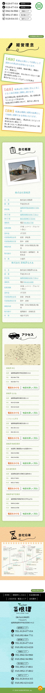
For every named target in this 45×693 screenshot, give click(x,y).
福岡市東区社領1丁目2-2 (29, 215)
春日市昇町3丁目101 (27, 219)
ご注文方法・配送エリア (17, 599)
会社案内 (32, 599)
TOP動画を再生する (36, 36)
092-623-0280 (28, 282)
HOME (7, 595)
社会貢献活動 (34, 595)
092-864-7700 (28, 223)
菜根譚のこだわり (19, 595)
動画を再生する (37, 590)
